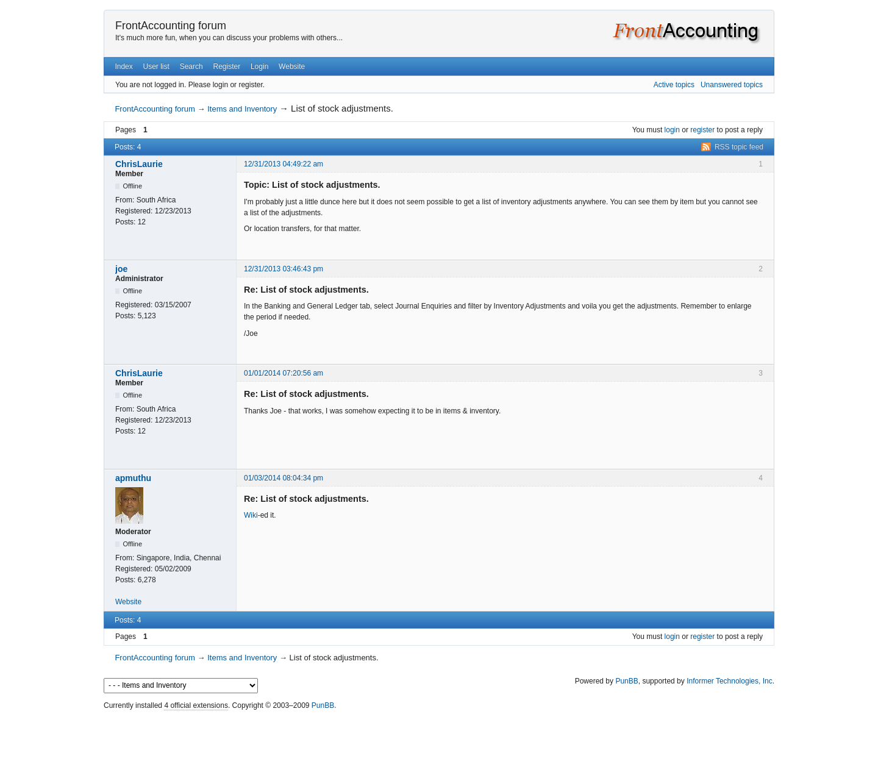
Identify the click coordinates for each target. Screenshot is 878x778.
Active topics (674, 84)
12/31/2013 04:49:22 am (283, 164)
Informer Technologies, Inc (730, 681)
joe (121, 269)
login (672, 130)
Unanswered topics (732, 84)
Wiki (251, 515)
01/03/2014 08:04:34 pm (283, 478)
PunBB (626, 681)
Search (191, 66)
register (702, 130)
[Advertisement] (439, 741)
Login (259, 66)
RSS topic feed (739, 147)
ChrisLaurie (139, 164)
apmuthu (133, 478)
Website (292, 66)
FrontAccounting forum (170, 26)
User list (156, 66)
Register (226, 66)
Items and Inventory (242, 108)
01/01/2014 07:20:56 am (283, 373)
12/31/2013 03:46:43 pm (283, 269)
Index (123, 66)
